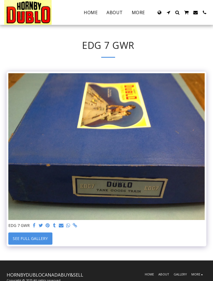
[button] (168, 12)
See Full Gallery (30, 238)
